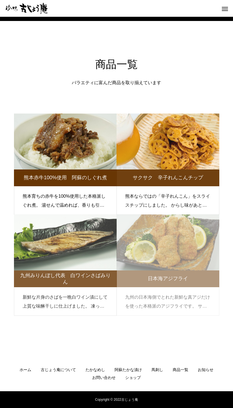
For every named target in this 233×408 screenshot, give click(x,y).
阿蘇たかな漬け (128, 369)
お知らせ (205, 369)
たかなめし (95, 369)
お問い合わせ (104, 377)
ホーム (25, 369)
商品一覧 (180, 369)
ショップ (133, 377)
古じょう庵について (58, 369)
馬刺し (157, 369)
